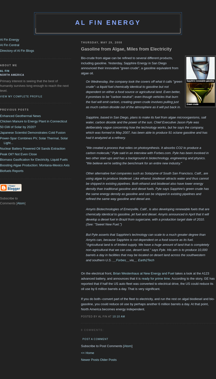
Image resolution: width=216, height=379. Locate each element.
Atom (128, 346)
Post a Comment (95, 339)
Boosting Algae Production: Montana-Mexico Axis (34, 165)
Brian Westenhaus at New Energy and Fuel (143, 273)
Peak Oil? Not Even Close (18, 154)
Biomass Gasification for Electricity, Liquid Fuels (34, 159)
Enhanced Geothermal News (20, 116)
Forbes (121, 260)
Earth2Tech (146, 260)
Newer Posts (90, 360)
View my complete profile (21, 96)
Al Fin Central (9, 45)
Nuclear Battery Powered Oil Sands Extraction (32, 148)
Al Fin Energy (108, 22)
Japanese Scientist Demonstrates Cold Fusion (33, 132)
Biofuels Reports (11, 171)
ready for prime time (156, 278)
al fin (5, 71)
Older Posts (108, 360)
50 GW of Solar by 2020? (18, 127)
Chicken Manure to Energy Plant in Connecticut (33, 121)
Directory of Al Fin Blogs (17, 50)
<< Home (87, 353)
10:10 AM (119, 316)
